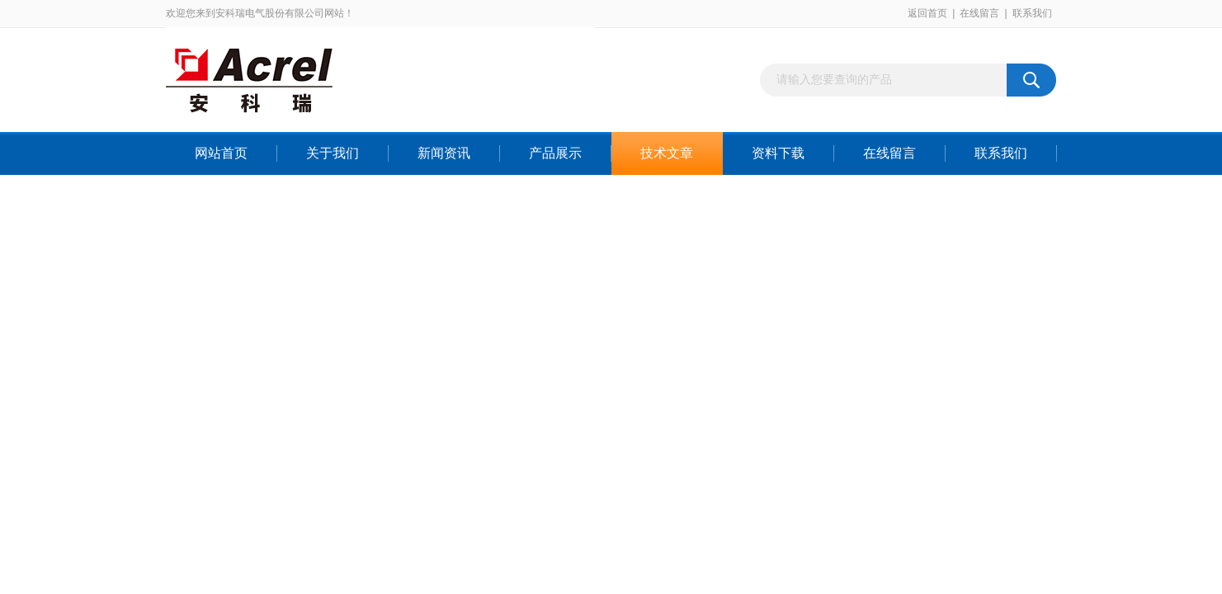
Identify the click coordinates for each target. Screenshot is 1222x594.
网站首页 (221, 153)
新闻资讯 (444, 153)
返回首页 (927, 13)
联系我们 (1032, 13)
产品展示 (555, 153)
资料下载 (778, 153)
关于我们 (332, 153)
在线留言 (979, 13)
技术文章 (666, 153)
